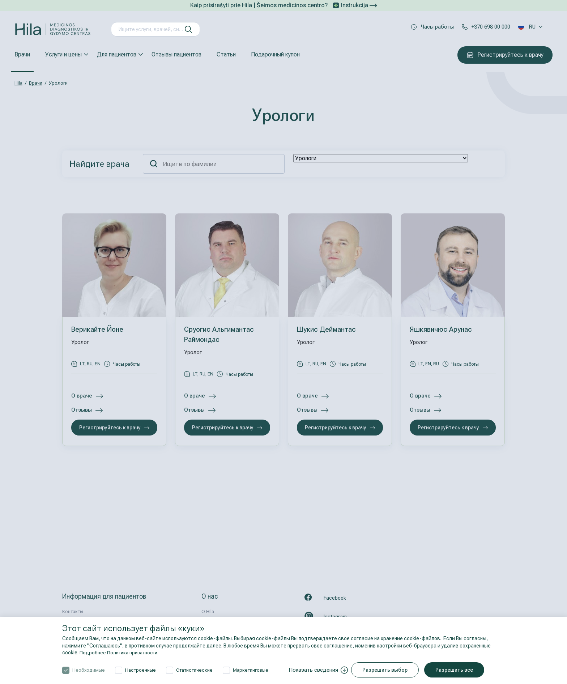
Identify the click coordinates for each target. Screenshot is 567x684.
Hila (18, 83)
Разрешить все (456, 670)
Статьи (226, 54)
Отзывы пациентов (176, 54)
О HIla (207, 611)
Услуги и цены (63, 54)
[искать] (188, 29)
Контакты (72, 611)
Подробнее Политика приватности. (121, 652)
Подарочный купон (275, 54)
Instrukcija (359, 5)
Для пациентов (116, 54)
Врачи (22, 54)
